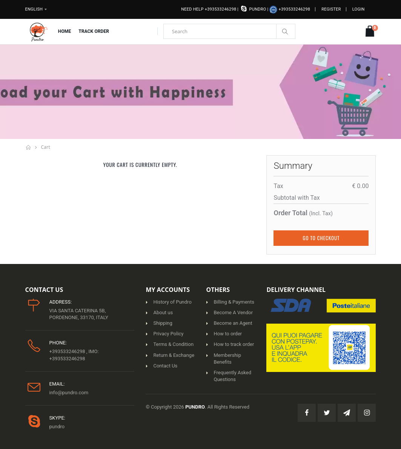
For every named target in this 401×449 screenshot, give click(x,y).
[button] (370, 31)
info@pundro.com (69, 392)
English (34, 9)
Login (358, 9)
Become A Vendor (233, 312)
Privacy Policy (168, 333)
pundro (253, 8)
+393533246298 (289, 10)
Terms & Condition (173, 344)
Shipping (162, 323)
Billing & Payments (234, 302)
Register (331, 9)
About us (163, 312)
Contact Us (165, 366)
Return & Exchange (173, 355)
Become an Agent (233, 323)
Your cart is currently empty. (140, 164)
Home (64, 31)
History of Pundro (172, 302)
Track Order (93, 31)
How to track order (234, 344)
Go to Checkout (321, 238)
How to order (228, 333)
